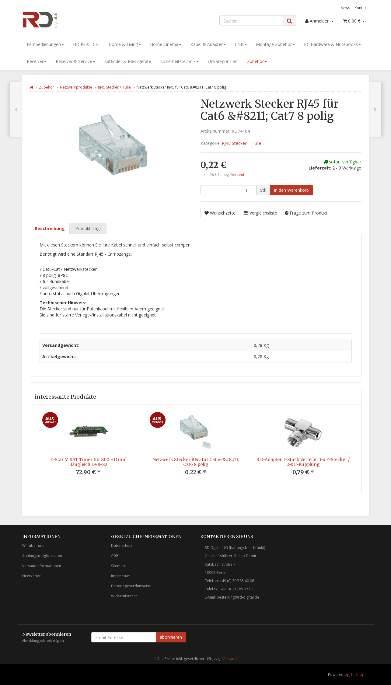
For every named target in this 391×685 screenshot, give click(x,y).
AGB (115, 555)
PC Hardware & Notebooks (332, 44)
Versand (237, 175)
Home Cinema (165, 44)
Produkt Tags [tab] (88, 228)
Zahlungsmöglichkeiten (42, 555)
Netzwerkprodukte (76, 87)
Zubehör (257, 61)
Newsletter (31, 575)
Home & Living (125, 44)
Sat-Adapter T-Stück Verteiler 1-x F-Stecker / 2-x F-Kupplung (303, 462)
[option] (88, 448)
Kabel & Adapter (208, 44)
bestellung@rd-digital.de (238, 597)
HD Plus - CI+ (86, 44)
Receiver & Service (75, 61)
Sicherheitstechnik (179, 61)
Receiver (37, 61)
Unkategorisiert (223, 61)
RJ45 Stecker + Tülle (114, 87)
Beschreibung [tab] (50, 228)
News (345, 7)
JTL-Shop (357, 674)
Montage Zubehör (275, 44)
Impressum (121, 575)
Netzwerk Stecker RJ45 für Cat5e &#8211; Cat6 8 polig (195, 462)
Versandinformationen (41, 565)
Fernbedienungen (45, 44)
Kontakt (361, 7)
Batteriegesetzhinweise (131, 586)
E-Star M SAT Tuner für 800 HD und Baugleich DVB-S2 (88, 462)
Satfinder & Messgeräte (127, 61)
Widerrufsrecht (124, 596)
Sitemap (118, 565)
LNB (241, 44)
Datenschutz (121, 545)
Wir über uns (33, 545)
